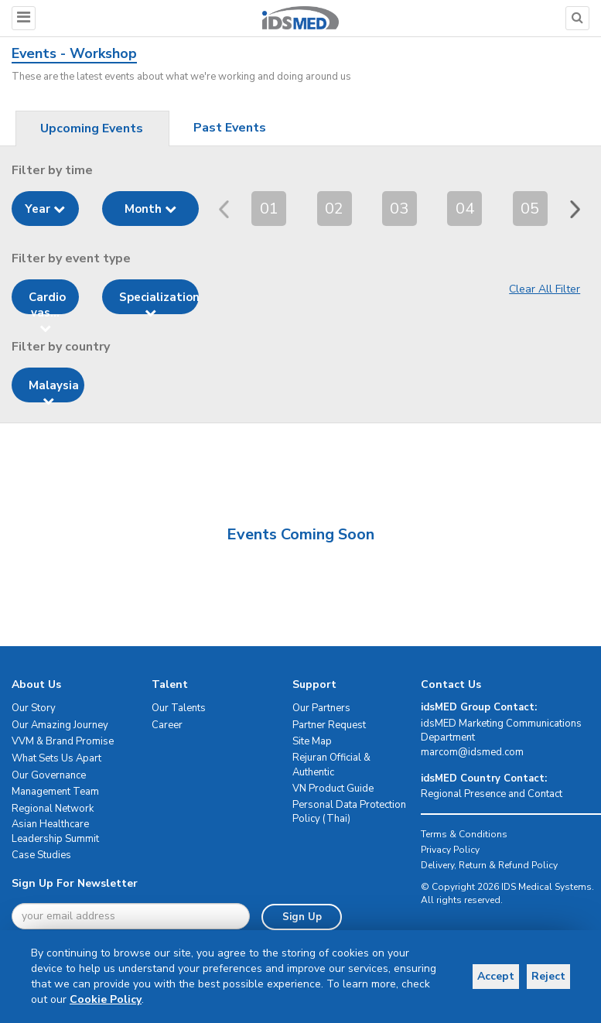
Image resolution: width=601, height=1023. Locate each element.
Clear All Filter (544, 289)
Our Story (34, 708)
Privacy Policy (450, 849)
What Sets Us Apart (56, 758)
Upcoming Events (91, 128)
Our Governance (49, 775)
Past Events (229, 127)
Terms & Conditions (464, 834)
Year (45, 209)
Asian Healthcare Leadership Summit (55, 831)
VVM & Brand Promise (63, 741)
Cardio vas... (47, 301)
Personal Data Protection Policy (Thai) (349, 812)
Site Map (312, 741)
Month (150, 209)
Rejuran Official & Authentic (331, 765)
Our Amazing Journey (60, 725)
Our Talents (179, 708)
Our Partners (321, 708)
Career (167, 725)
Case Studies (41, 855)
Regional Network (53, 809)
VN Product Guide (333, 788)
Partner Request (329, 725)
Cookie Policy (137, 999)
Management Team (55, 792)
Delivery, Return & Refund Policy (489, 865)
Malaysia (54, 390)
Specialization (159, 301)
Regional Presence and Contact (491, 794)
